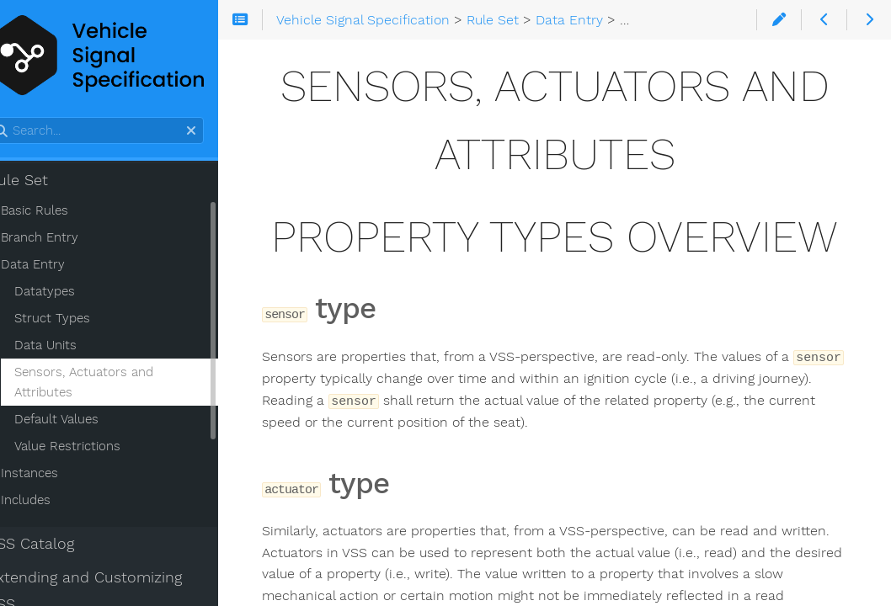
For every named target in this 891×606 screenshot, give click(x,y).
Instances (55, 475)
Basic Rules (60, 213)
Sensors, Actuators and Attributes (109, 384)
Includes (52, 502)
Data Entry (59, 266)
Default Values (82, 421)
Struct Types (78, 320)
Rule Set (43, 182)
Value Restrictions (93, 448)
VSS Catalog (56, 546)
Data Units (71, 347)
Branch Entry (65, 239)
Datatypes (70, 293)
